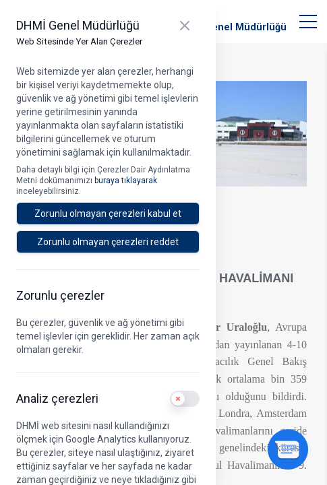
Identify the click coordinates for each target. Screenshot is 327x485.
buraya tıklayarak (125, 180)
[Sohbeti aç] (288, 449)
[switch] (185, 399)
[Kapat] (185, 25)
